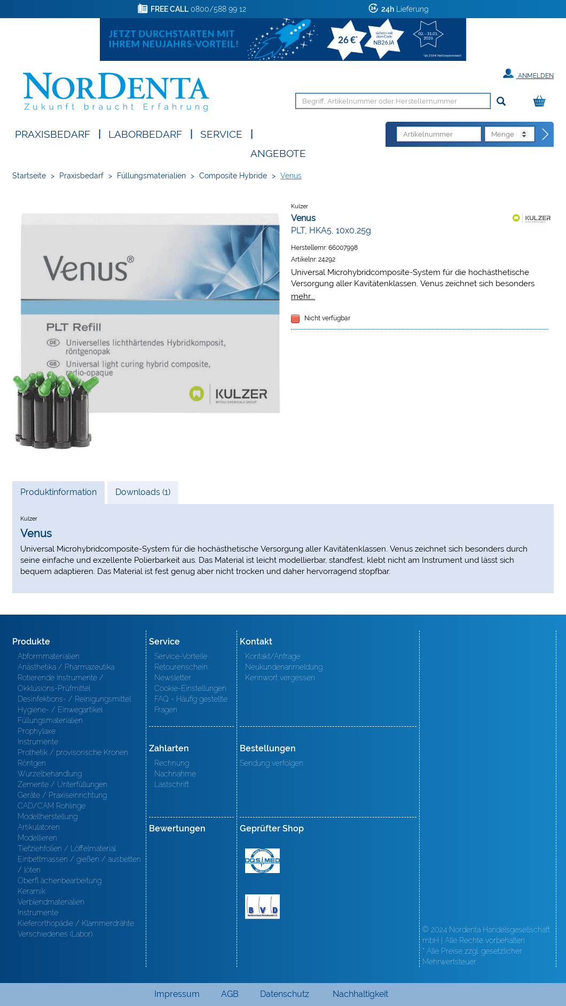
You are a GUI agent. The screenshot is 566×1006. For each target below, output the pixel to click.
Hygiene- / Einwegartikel (60, 709)
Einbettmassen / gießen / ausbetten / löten (79, 864)
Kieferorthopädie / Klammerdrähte (76, 923)
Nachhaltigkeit (360, 994)
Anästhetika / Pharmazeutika (66, 667)
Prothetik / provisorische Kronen (73, 752)
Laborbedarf (145, 133)
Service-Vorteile (180, 656)
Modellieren (37, 838)
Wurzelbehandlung (50, 773)
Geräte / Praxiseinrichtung (62, 795)
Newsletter (172, 677)
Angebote (278, 152)
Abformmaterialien (49, 656)
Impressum (177, 994)
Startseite (29, 175)
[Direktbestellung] (546, 134)
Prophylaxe (37, 731)
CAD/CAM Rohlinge (51, 805)
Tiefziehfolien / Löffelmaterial (67, 848)
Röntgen (32, 763)
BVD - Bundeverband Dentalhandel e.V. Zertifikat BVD (262, 906)
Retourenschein (181, 667)
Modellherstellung (47, 816)
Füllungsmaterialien (151, 175)
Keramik (31, 891)
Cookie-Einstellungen (190, 688)
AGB (230, 994)
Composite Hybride (233, 175)
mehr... (303, 296)
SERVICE (221, 133)
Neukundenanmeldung (284, 667)
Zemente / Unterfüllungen (62, 784)
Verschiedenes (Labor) (55, 934)
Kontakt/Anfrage (272, 656)
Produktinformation (58, 495)
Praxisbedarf (52, 133)
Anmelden (528, 74)
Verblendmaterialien (51, 902)
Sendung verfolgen (271, 763)
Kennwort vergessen (280, 677)
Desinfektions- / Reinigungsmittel (74, 699)
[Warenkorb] (542, 101)
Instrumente (38, 741)
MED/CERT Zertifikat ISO (262, 860)
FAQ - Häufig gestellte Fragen (190, 704)
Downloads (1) (142, 492)
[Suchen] (501, 102)
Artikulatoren (39, 827)
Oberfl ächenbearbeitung (59, 880)
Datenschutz (284, 994)
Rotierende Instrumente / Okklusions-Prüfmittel (61, 683)
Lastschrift (171, 784)
